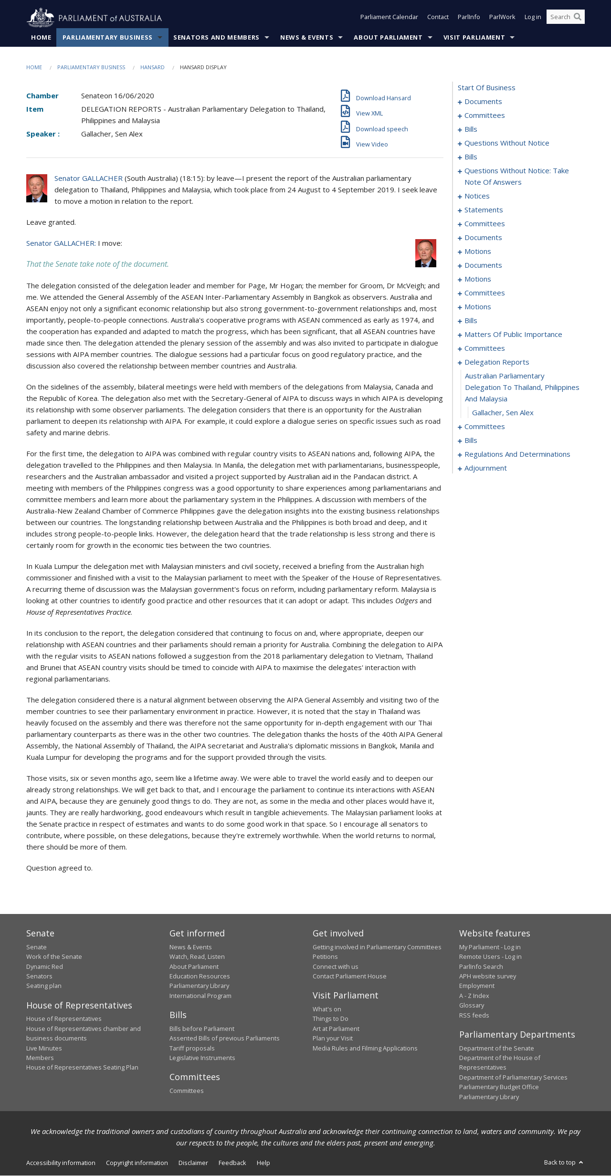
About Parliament (388, 37)
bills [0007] (470, 129)
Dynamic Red (44, 966)
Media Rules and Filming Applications (365, 1048)
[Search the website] (566, 18)
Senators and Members (216, 37)
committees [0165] (484, 426)
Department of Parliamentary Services (513, 1077)
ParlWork (502, 18)
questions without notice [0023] (506, 143)
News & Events (306, 37)
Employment (477, 986)
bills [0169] (470, 440)
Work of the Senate (54, 957)
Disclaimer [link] (193, 1163)
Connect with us (335, 966)
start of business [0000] (487, 88)
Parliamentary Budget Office (499, 1087)
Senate (36, 947)
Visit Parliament (474, 37)
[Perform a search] (577, 18)
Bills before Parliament (201, 1028)
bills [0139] (470, 321)
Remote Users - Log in (490, 957)
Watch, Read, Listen (197, 957)
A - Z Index (474, 996)
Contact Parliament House (350, 976)
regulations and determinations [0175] (517, 454)
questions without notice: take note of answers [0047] (516, 176)
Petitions (325, 957)
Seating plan (44, 986)
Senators (39, 976)
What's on (327, 1009)
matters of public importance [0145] (513, 334)
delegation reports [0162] (496, 362)
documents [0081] (483, 237)
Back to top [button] (564, 1162)
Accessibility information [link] (60, 1163)
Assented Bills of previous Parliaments (224, 1038)
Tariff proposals (192, 1048)
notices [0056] (477, 196)
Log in (533, 18)
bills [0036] (470, 157)
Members (40, 1058)
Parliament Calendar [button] (389, 18)
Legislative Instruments (202, 1058)
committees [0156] (484, 348)
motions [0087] (477, 251)
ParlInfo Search (481, 966)
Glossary (471, 1005)
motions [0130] (477, 307)
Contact (438, 18)
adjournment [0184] (485, 468)
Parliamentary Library (199, 986)
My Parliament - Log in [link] (490, 947)
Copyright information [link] (137, 1163)
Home (41, 37)
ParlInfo (469, 18)
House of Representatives (64, 1019)
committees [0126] (484, 293)
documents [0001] (483, 101)
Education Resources (199, 976)
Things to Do (330, 1019)
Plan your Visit (333, 1038)
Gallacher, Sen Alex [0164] (503, 413)
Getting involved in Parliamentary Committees (377, 947)
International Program (200, 996)
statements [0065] (483, 210)
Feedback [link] (232, 1163)
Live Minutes (44, 1048)
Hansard (152, 67)
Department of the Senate (496, 1048)
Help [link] (263, 1163)
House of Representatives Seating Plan (82, 1067)
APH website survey (487, 976)
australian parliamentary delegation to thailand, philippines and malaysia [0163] (522, 387)
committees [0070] (484, 224)
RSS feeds (474, 1015)
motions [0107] (477, 279)
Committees (186, 1091)
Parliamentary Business (108, 37)
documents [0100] (483, 265)
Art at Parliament (336, 1028)
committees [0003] (484, 115)
